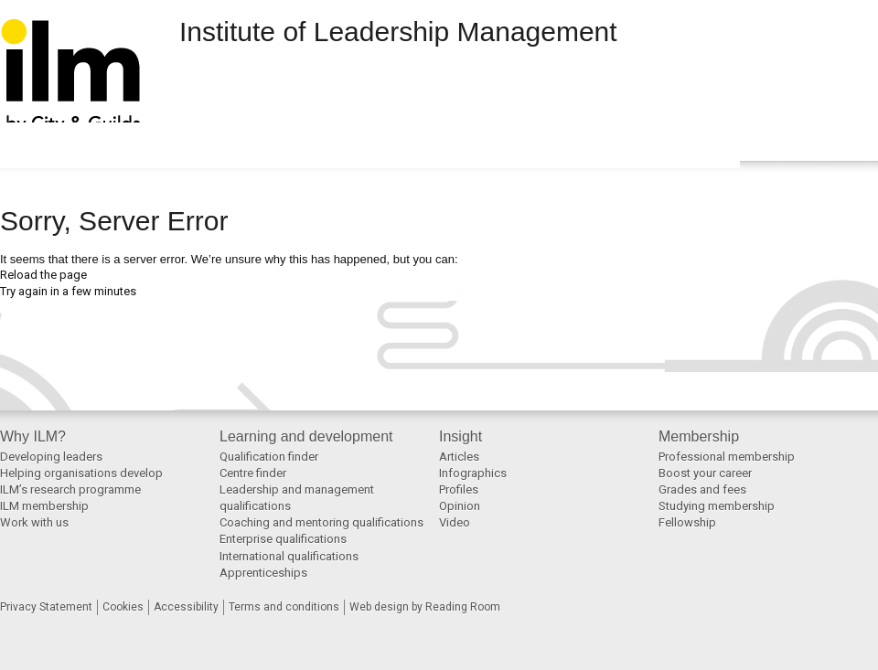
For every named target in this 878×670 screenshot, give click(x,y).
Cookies (123, 607)
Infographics (473, 473)
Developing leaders (51, 456)
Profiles (458, 489)
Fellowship (687, 522)
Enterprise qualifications (283, 539)
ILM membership (44, 506)
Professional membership (726, 456)
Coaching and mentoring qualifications (321, 522)
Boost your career (705, 473)
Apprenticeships (263, 573)
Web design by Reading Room (424, 607)
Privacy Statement (46, 607)
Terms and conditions (284, 607)
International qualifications (289, 556)
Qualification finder (269, 456)
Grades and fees (702, 489)
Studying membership (716, 506)
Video (454, 522)
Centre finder (253, 473)
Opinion (459, 506)
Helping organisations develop (81, 473)
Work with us (34, 522)
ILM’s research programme (70, 489)
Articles (459, 456)
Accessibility (186, 607)
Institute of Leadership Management (398, 31)
